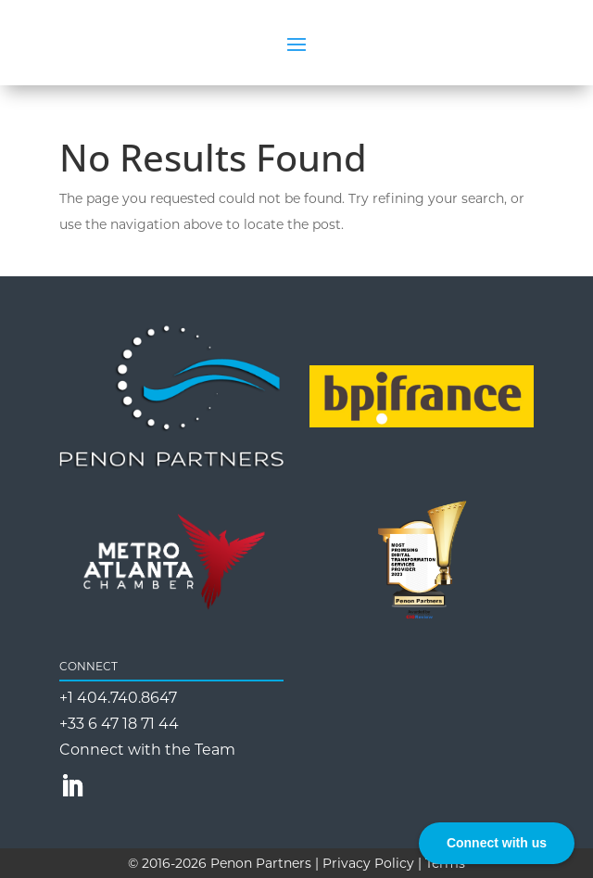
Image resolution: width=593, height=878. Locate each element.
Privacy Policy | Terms (393, 863)
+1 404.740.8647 (118, 697)
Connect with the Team (147, 749)
